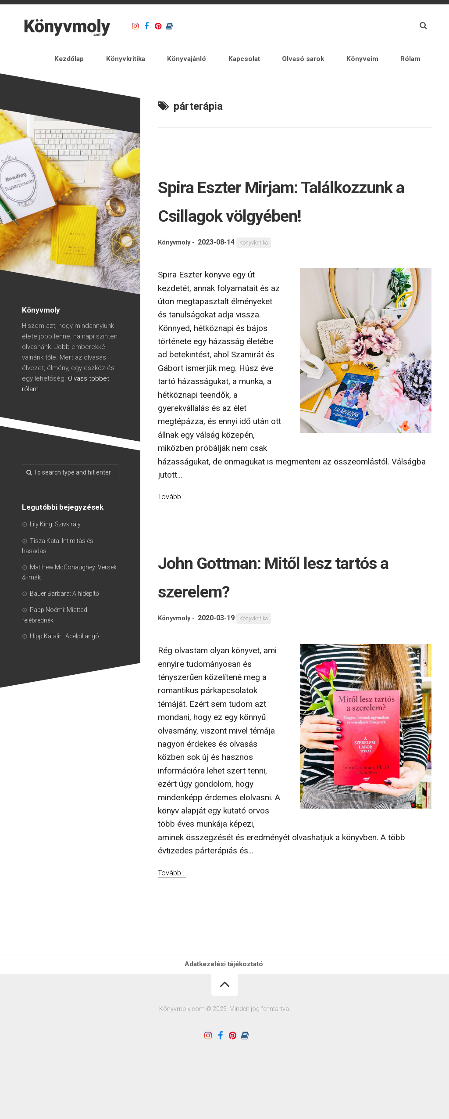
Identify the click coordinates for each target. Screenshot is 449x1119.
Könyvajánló (235, 61)
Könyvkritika (183, 61)
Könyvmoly (176, 276)
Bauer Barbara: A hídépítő (64, 598)
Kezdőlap (137, 61)
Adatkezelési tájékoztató (224, 1000)
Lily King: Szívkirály (55, 529)
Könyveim (379, 61)
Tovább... (174, 530)
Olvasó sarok (331, 61)
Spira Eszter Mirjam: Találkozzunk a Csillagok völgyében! (275, 219)
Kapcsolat (281, 61)
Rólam (416, 61)
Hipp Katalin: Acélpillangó (64, 640)
